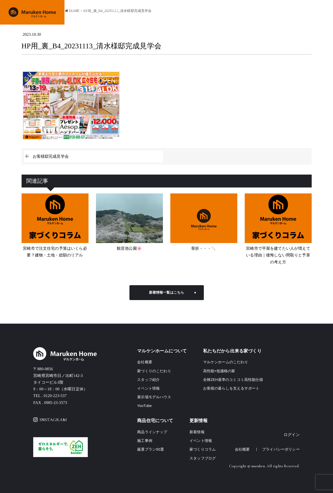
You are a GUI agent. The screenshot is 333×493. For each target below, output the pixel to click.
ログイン (292, 434)
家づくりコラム (202, 449)
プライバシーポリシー (281, 449)
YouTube (144, 405)
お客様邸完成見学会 (51, 156)
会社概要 (291, 12)
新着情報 (197, 432)
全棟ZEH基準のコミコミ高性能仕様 (233, 379)
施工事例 (244, 12)
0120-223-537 (55, 396)
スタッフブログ (202, 458)
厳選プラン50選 (150, 449)
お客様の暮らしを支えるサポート (231, 388)
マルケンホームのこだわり (225, 362)
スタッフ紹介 (148, 379)
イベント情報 (267, 12)
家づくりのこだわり (181, 12)
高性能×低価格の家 (219, 371)
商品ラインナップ (217, 12)
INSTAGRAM (50, 419)
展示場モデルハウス (154, 397)
